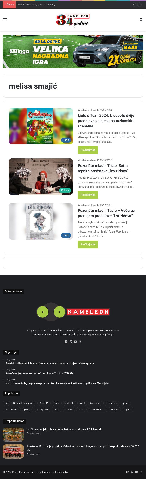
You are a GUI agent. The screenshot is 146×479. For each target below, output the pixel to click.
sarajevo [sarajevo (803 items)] (69, 409)
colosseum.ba (60, 472)
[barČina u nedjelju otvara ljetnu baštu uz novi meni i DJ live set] (13, 435)
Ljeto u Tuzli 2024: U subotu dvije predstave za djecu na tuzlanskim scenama (106, 120)
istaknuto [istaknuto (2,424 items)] (69, 403)
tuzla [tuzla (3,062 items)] (80, 409)
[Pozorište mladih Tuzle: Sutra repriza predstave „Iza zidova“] (41, 176)
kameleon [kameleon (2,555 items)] (95, 403)
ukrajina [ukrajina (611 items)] (115, 409)
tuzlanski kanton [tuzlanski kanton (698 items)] (97, 409)
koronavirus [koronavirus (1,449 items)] (111, 403)
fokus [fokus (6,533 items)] (57, 403)
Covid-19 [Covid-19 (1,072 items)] (44, 403)
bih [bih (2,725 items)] (6, 403)
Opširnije (108, 334)
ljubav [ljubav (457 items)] (126, 403)
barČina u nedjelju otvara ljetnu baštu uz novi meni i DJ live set (64, 429)
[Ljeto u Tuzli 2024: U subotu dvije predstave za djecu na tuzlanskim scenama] (41, 126)
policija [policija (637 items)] (27, 409)
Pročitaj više (88, 149)
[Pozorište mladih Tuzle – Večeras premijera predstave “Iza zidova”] (41, 221)
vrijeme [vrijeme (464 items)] (127, 409)
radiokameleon (88, 110)
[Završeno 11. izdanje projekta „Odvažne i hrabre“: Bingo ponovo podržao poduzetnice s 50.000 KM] (13, 451)
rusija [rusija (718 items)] (56, 409)
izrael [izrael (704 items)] (82, 403)
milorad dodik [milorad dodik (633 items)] (12, 409)
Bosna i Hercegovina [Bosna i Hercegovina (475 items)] (23, 403)
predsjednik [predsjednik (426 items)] (42, 409)
